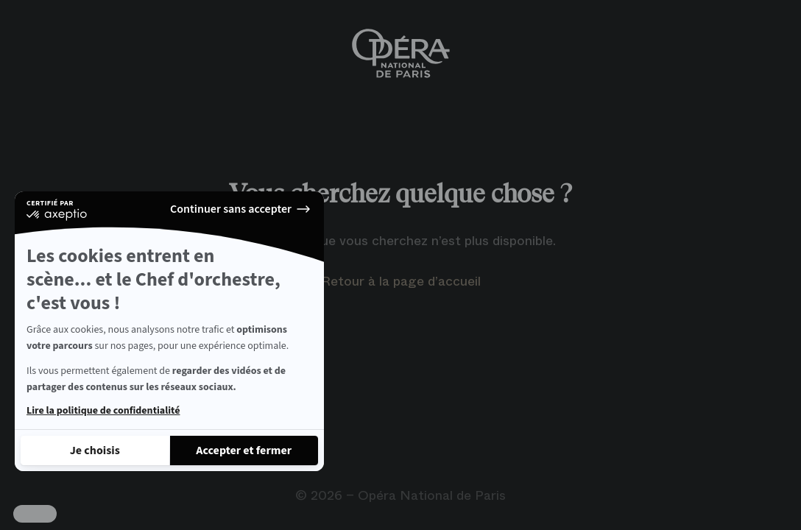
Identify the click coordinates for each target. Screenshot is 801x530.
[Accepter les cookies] (244, 450)
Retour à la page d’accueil (401, 281)
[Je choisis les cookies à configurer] (95, 450)
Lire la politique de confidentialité (103, 410)
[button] (35, 514)
